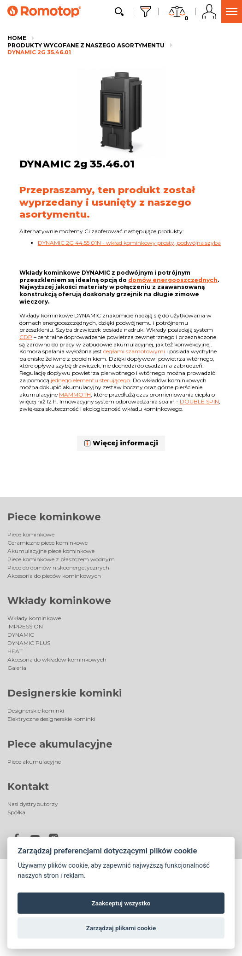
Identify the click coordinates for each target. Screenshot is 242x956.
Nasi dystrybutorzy (32, 804)
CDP (25, 337)
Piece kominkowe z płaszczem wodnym (61, 559)
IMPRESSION (25, 626)
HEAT (15, 651)
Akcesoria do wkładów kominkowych (56, 659)
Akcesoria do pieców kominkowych (54, 575)
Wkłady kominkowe (59, 600)
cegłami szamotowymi (134, 351)
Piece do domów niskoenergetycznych (58, 567)
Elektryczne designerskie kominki (51, 718)
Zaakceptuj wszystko (121, 903)
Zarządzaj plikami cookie (121, 928)
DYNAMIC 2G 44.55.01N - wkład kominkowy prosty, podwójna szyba (129, 242)
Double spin (199, 401)
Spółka (16, 812)
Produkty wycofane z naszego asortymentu (86, 45)
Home (16, 38)
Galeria (16, 667)
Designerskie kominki (64, 693)
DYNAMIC (20, 634)
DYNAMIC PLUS (28, 642)
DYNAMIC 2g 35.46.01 (39, 52)
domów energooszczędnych (173, 279)
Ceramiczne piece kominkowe (47, 542)
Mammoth (75, 394)
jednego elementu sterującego (90, 380)
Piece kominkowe (54, 517)
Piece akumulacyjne (59, 744)
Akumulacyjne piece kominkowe (50, 550)
